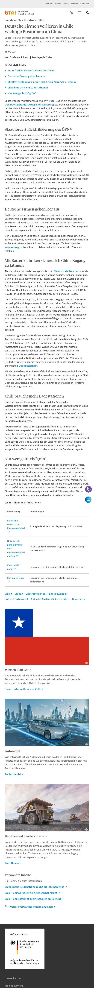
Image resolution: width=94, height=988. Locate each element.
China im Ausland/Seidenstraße (49, 599)
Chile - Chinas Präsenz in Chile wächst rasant (31, 892)
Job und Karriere (14, 985)
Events (58, 3)
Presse (66, 3)
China (18, 593)
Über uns (49, 3)
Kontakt (74, 3)
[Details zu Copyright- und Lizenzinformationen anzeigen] (86, 663)
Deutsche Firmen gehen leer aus (26, 76)
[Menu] (79, 13)
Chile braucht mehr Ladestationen (28, 87)
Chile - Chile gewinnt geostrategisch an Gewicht (33, 898)
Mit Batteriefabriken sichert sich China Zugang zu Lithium (42, 82)
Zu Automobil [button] (13, 774)
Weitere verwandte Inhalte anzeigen (31, 906)
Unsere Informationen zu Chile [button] (23, 689)
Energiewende (57, 593)
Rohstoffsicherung (16, 599)
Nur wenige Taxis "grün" (22, 93)
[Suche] (87, 13)
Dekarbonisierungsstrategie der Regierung (29, 104)
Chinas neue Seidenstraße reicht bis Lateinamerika (35, 887)
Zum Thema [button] (12, 863)
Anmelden (84, 3)
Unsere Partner (13, 978)
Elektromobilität (35, 593)
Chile (8, 593)
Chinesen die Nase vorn (67, 271)
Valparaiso (11, 247)
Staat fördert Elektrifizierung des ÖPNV (31, 70)
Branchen (77, 599)
